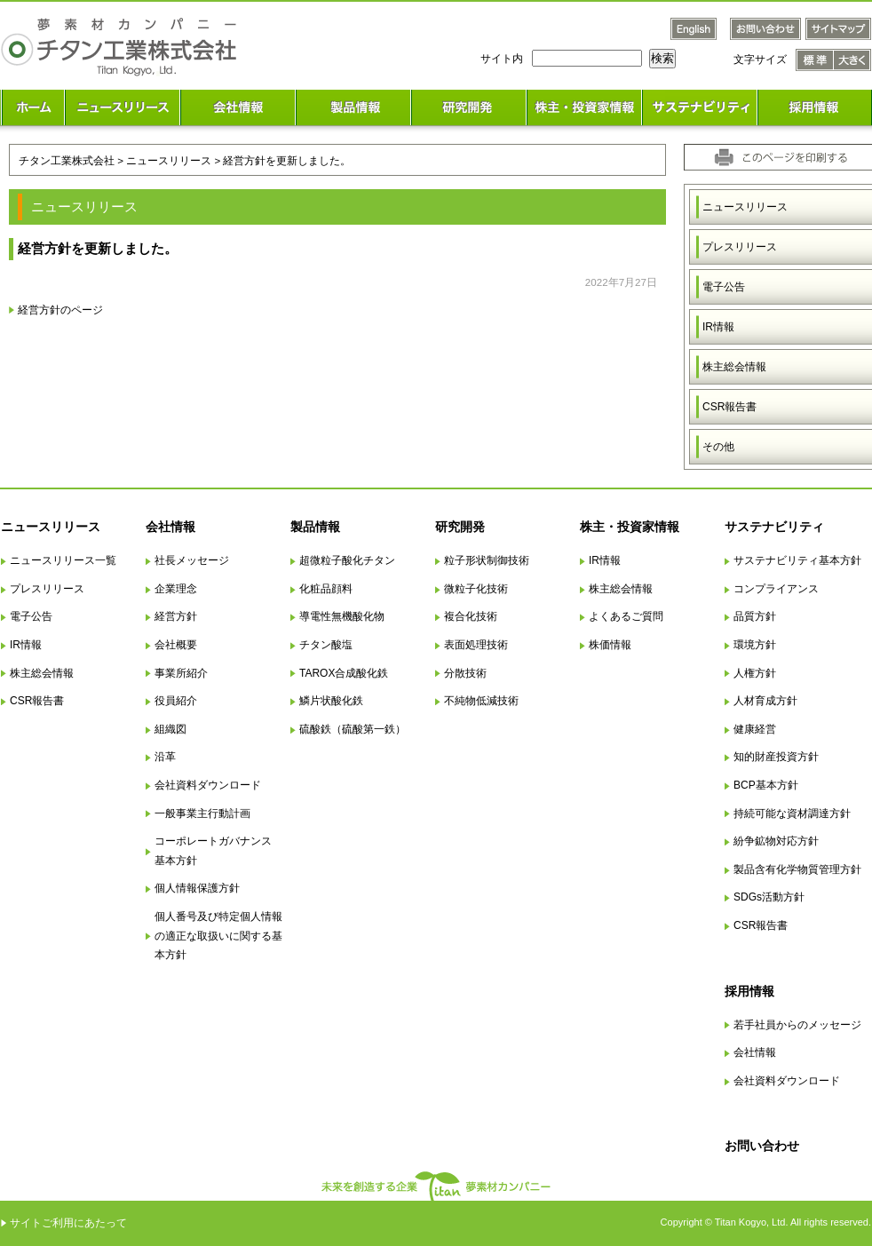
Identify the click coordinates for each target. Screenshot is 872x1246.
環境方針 (754, 645)
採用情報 (749, 991)
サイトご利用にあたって (68, 1223)
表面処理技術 (476, 645)
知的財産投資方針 (776, 756)
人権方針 (754, 673)
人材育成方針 (765, 700)
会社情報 (170, 527)
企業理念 (176, 589)
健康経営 (754, 729)
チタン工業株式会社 (67, 160)
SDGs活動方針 (769, 897)
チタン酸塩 (326, 645)
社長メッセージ (192, 560)
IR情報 (26, 645)
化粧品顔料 (326, 589)
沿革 (165, 756)
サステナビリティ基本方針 (797, 560)
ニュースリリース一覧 (63, 560)
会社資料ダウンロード (208, 785)
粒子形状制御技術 (486, 560)
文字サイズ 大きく (852, 60)
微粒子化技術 (476, 589)
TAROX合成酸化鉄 (343, 673)
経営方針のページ (60, 309)
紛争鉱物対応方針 (776, 841)
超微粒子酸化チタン (347, 560)
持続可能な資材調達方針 (792, 813)
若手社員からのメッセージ (797, 1025)
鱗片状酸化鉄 (331, 700)
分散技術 (465, 673)
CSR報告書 (37, 700)
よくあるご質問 (626, 616)
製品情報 (315, 527)
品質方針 (754, 616)
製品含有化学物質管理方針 (797, 869)
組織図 (170, 729)
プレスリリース (47, 589)
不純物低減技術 (481, 700)
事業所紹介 (181, 673)
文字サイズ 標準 (815, 60)
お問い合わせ (762, 1146)
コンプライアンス (776, 589)
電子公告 (31, 616)
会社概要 (176, 645)
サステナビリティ (774, 527)
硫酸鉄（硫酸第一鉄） (352, 729)
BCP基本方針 (765, 785)
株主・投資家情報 (629, 527)
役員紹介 (176, 700)
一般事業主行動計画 (202, 813)
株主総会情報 (42, 673)
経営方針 (176, 616)
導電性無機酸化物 (341, 616)
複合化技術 (470, 616)
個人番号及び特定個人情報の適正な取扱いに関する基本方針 (218, 935)
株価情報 (610, 645)
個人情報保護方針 (197, 888)
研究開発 (460, 527)
